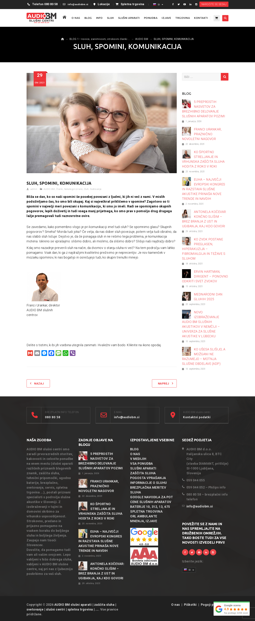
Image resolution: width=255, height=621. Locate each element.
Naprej (163, 383)
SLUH (110, 17)
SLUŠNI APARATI (129, 17)
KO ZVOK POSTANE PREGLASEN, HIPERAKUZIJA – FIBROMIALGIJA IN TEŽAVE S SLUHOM (203, 248)
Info (99, 17)
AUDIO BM (49, 189)
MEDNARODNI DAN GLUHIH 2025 (208, 296)
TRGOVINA (182, 17)
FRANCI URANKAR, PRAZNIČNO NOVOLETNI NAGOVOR (202, 134)
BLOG (88, 17)
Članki (59, 189)
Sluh (86, 189)
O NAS (76, 17)
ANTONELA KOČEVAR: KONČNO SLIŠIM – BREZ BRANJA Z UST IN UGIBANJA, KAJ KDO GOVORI (204, 219)
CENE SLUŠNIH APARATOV (150, 502)
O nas (175, 604)
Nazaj (39, 383)
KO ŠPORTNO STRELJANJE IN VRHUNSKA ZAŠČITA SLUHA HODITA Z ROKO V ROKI (203, 159)
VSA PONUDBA (141, 463)
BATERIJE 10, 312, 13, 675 (150, 507)
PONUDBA (151, 17)
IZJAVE (166, 17)
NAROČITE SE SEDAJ (214, 4)
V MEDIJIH (138, 459)
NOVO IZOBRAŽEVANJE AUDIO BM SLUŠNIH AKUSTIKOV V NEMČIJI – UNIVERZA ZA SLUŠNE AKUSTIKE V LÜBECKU (201, 324)
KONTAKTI (201, 17)
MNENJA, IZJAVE (143, 521)
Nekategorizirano (73, 189)
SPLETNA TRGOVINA (146, 511)
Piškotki (190, 604)
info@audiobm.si (78, 4)
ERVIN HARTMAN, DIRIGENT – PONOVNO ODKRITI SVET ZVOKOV (205, 276)
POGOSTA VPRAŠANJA (148, 478)
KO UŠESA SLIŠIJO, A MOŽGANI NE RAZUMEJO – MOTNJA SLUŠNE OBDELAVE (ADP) (203, 356)
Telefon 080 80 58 (45, 4)
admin (33, 189)
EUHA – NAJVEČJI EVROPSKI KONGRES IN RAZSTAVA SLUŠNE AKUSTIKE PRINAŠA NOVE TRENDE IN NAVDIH (203, 189)
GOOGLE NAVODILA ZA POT (151, 497)
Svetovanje (95, 189)
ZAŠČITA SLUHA (143, 473)
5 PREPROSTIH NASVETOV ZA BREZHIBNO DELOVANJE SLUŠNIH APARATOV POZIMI (203, 109)
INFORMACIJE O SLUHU (148, 483)
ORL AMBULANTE (143, 516)
